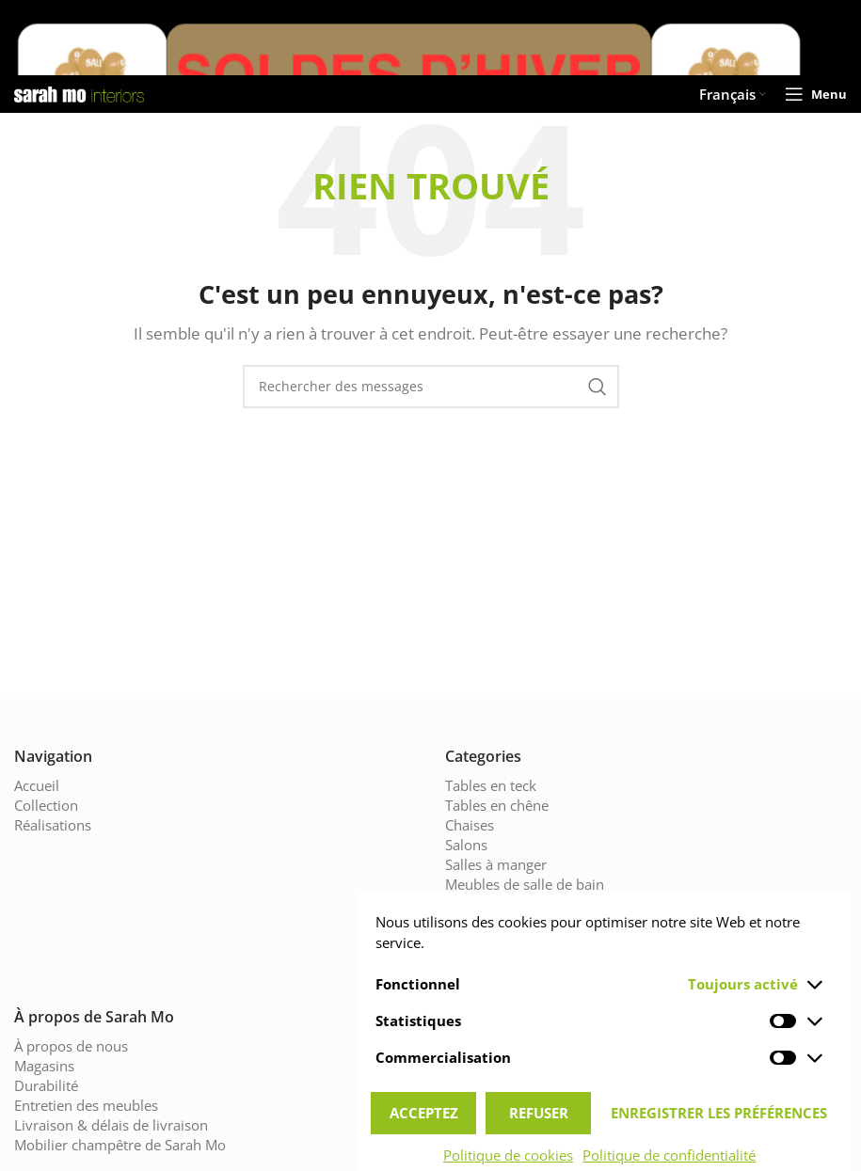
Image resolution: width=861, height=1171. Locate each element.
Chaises (470, 825)
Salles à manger (496, 865)
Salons (466, 845)
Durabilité (43, 1086)
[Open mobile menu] (817, 94)
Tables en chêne (496, 806)
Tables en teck (490, 786)
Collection (45, 806)
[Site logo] (79, 93)
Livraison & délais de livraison (107, 1125)
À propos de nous (69, 1046)
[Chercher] (431, 386)
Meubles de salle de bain (523, 885)
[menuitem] (735, 94)
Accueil (36, 786)
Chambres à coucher (510, 944)
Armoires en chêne (504, 964)
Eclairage (474, 924)
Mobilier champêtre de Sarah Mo (116, 1145)
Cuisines (472, 904)
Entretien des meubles (84, 1106)
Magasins (44, 1066)
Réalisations (52, 825)
